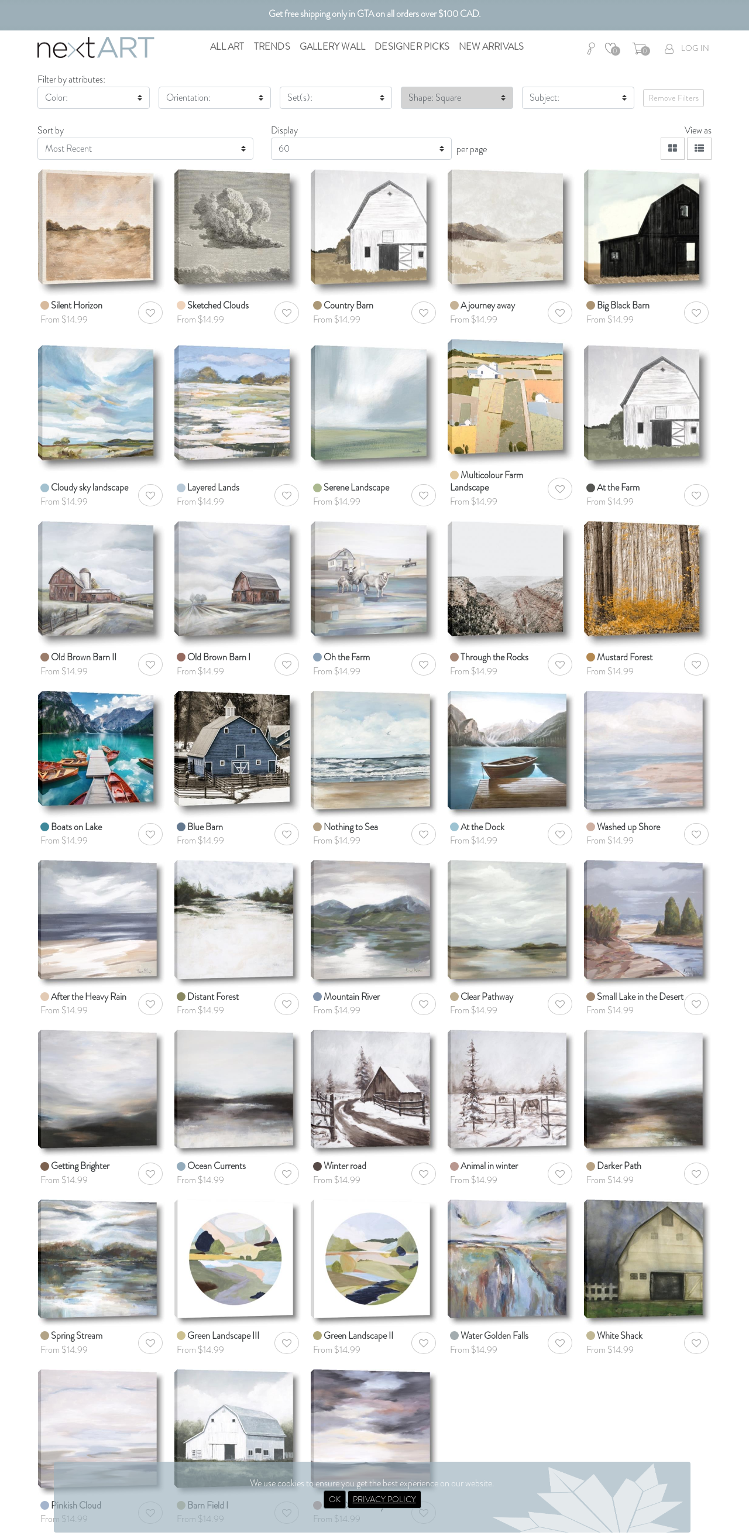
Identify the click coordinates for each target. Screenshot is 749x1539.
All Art (227, 46)
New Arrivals (491, 46)
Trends (272, 46)
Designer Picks (411, 46)
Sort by (50, 130)
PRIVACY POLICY (384, 1499)
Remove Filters (673, 98)
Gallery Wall (332, 46)
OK (335, 1499)
